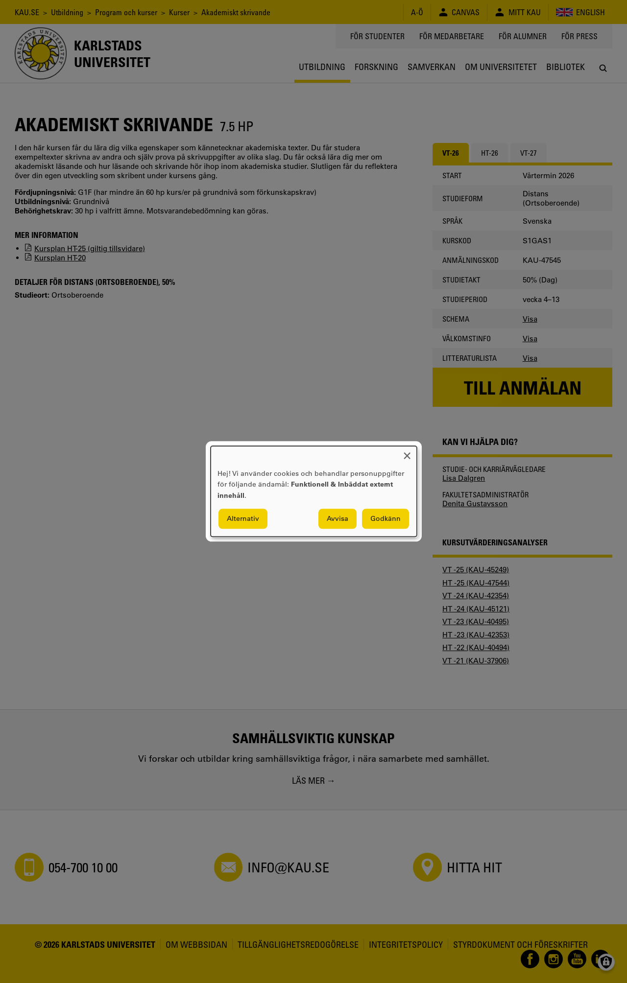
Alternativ (243, 519)
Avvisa (337, 519)
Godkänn (385, 519)
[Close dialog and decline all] (407, 452)
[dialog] (314, 491)
